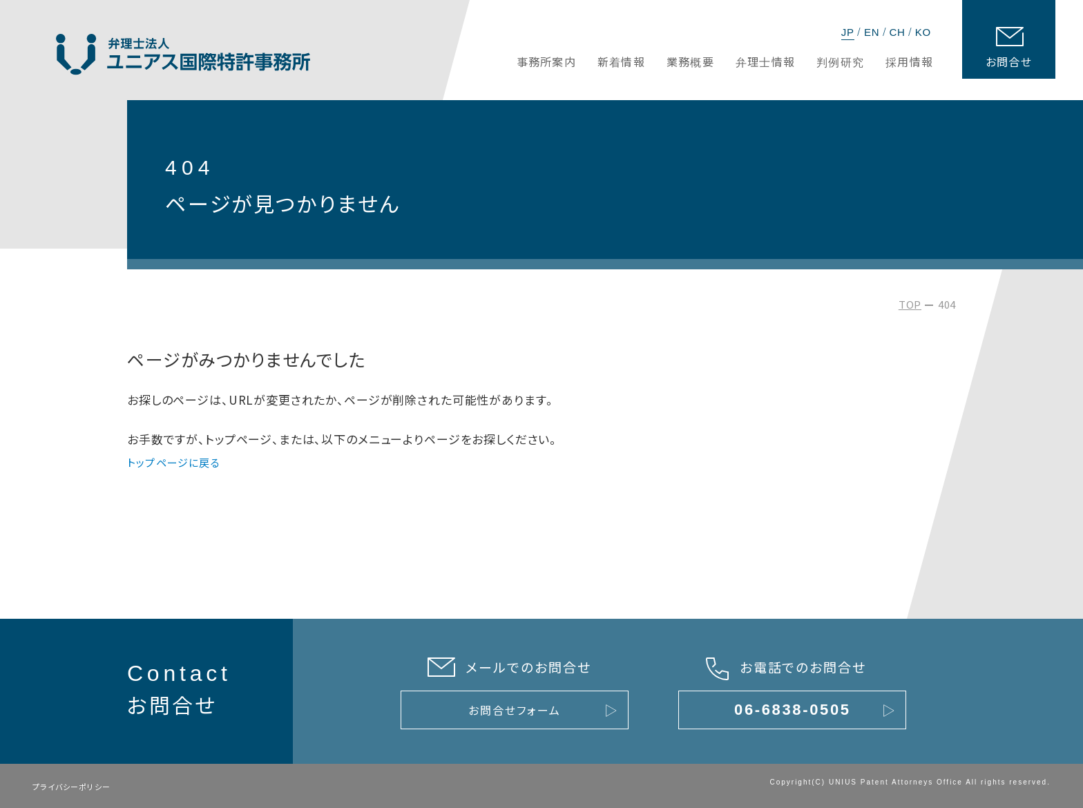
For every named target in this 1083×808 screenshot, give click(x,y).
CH (897, 32)
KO (923, 32)
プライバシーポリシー (71, 786)
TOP (910, 304)
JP (847, 32)
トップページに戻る (173, 462)
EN (871, 32)
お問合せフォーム (514, 710)
